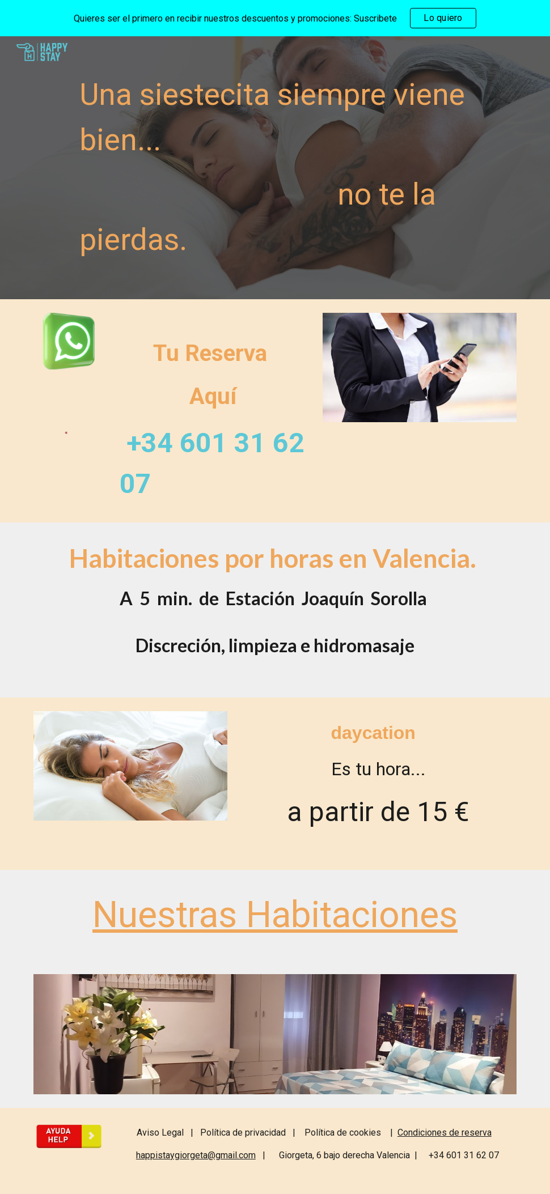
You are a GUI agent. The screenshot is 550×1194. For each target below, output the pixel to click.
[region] (275, 18)
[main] (296, 167)
